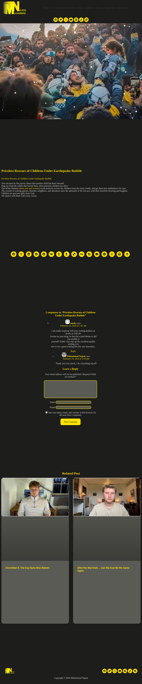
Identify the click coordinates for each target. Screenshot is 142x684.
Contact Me (121, 8)
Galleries (90, 8)
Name (52, 405)
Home (46, 8)
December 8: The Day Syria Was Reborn (28, 571)
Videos (80, 8)
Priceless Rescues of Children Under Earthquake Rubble (26, 178)
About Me (110, 8)
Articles (99, 8)
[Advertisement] (71, 140)
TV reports (55, 8)
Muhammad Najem (76, 356)
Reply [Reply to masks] (73, 351)
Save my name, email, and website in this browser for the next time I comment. (72, 417)
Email (52, 410)
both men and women (29, 188)
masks (73, 323)
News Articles (69, 8)
